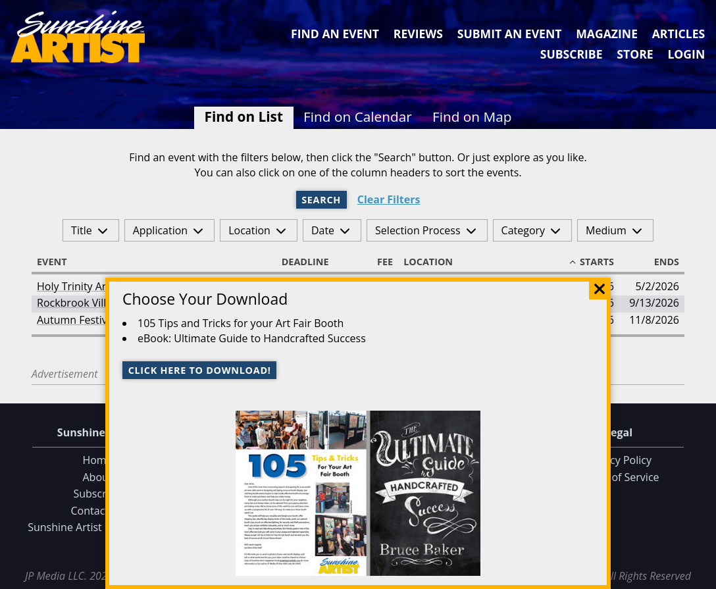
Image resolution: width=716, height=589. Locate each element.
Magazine (607, 33)
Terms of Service (618, 477)
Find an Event (335, 33)
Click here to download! (199, 370)
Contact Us (97, 510)
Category (523, 230)
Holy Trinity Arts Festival (95, 286)
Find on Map (472, 116)
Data (700, 576)
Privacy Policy (619, 460)
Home (97, 460)
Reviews (418, 33)
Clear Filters (389, 199)
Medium (606, 230)
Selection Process (417, 230)
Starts (591, 262)
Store (635, 54)
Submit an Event (509, 33)
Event (58, 262)
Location (249, 230)
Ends (660, 262)
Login (686, 54)
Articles (678, 33)
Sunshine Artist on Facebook (97, 527)
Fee (379, 262)
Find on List (244, 116)
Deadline (311, 262)
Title (81, 230)
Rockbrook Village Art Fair (99, 302)
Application (160, 230)
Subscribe (571, 54)
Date (322, 230)
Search (321, 199)
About (97, 477)
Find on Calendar (357, 116)
